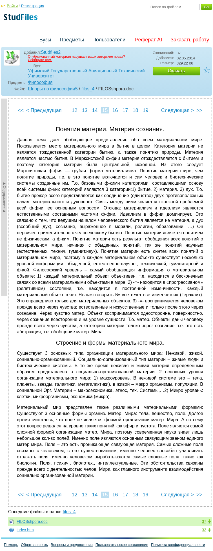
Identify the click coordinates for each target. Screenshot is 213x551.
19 (145, 110)
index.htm (25, 530)
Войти (12, 6)
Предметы (72, 40)
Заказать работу (189, 40)
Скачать (176, 70)
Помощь (11, 545)
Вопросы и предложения (72, 545)
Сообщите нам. (40, 60)
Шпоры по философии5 (53, 88)
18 (135, 110)
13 (84, 110)
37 (204, 521)
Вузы (45, 40)
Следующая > (177, 110)
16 (115, 110)
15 (105, 110)
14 (94, 110)
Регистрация (32, 6)
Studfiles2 (51, 52)
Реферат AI (148, 40)
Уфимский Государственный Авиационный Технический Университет (86, 73)
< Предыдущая (44, 110)
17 (125, 110)
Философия (40, 82)
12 (74, 110)
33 (204, 530)
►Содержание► (4, 197)
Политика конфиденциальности (178, 545)
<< (21, 110)
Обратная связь (34, 545)
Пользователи (108, 40)
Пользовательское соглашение (122, 545)
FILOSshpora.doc (32, 521)
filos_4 (87, 88)
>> (199, 110)
